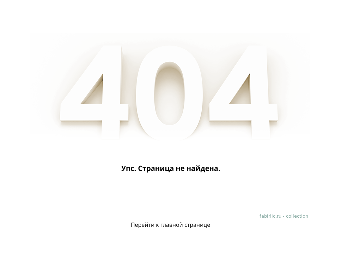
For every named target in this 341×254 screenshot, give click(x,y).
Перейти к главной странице (170, 225)
